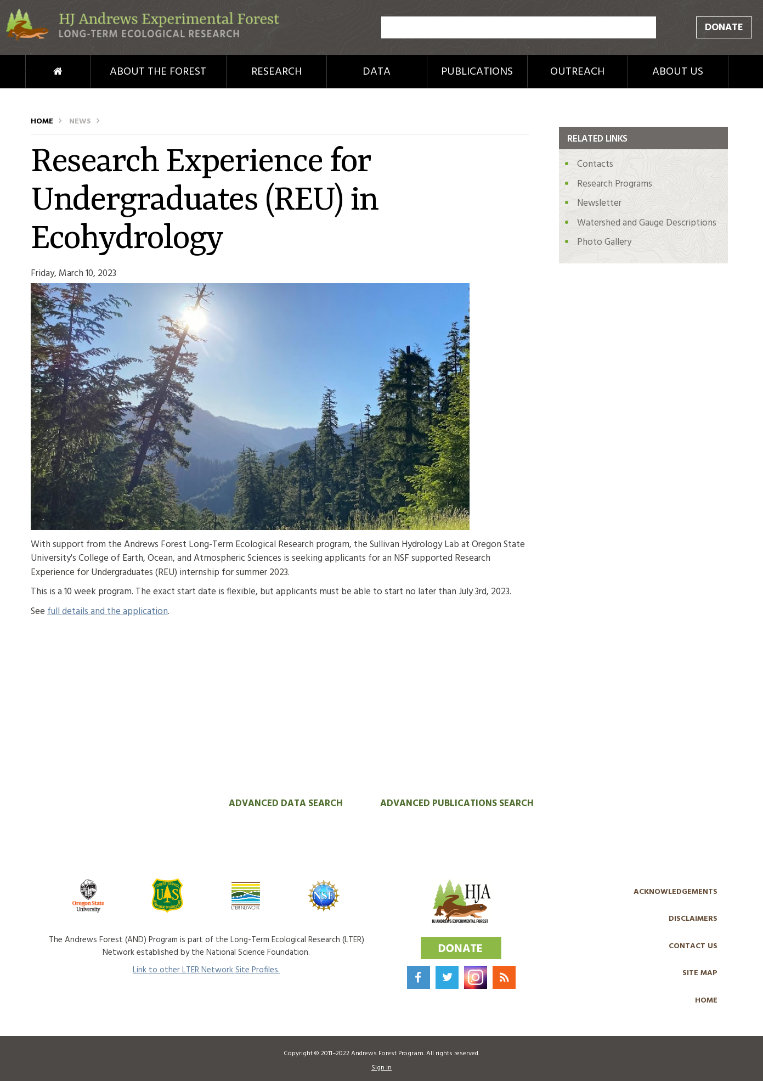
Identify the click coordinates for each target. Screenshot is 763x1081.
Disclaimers (693, 919)
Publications (477, 71)
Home (39, 72)
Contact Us (693, 946)
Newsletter (599, 203)
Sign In (381, 1067)
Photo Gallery (604, 242)
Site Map (699, 973)
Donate (724, 28)
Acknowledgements (675, 892)
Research (276, 71)
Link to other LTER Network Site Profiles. (206, 970)
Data (377, 71)
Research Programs (614, 184)
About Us (677, 71)
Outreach (577, 71)
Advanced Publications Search (457, 803)
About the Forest (158, 71)
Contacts (595, 164)
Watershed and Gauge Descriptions (646, 223)
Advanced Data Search (286, 803)
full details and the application (107, 611)
